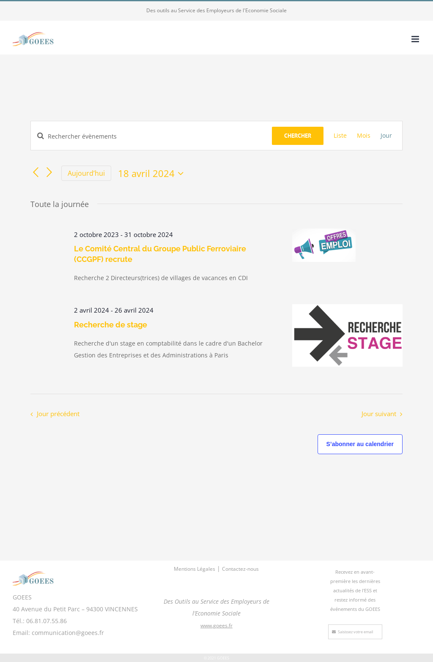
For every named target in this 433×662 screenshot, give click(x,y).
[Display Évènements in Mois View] (363, 135)
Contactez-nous (240, 568)
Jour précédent (58, 413)
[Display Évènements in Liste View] (340, 135)
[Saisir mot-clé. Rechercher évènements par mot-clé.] (151, 136)
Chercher (297, 135)
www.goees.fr (216, 625)
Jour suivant (379, 413)
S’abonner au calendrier (360, 444)
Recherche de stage (110, 324)
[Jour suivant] (49, 172)
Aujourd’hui (86, 173)
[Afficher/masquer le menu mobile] (415, 39)
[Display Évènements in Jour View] (386, 135)
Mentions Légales (194, 568)
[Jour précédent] (35, 172)
